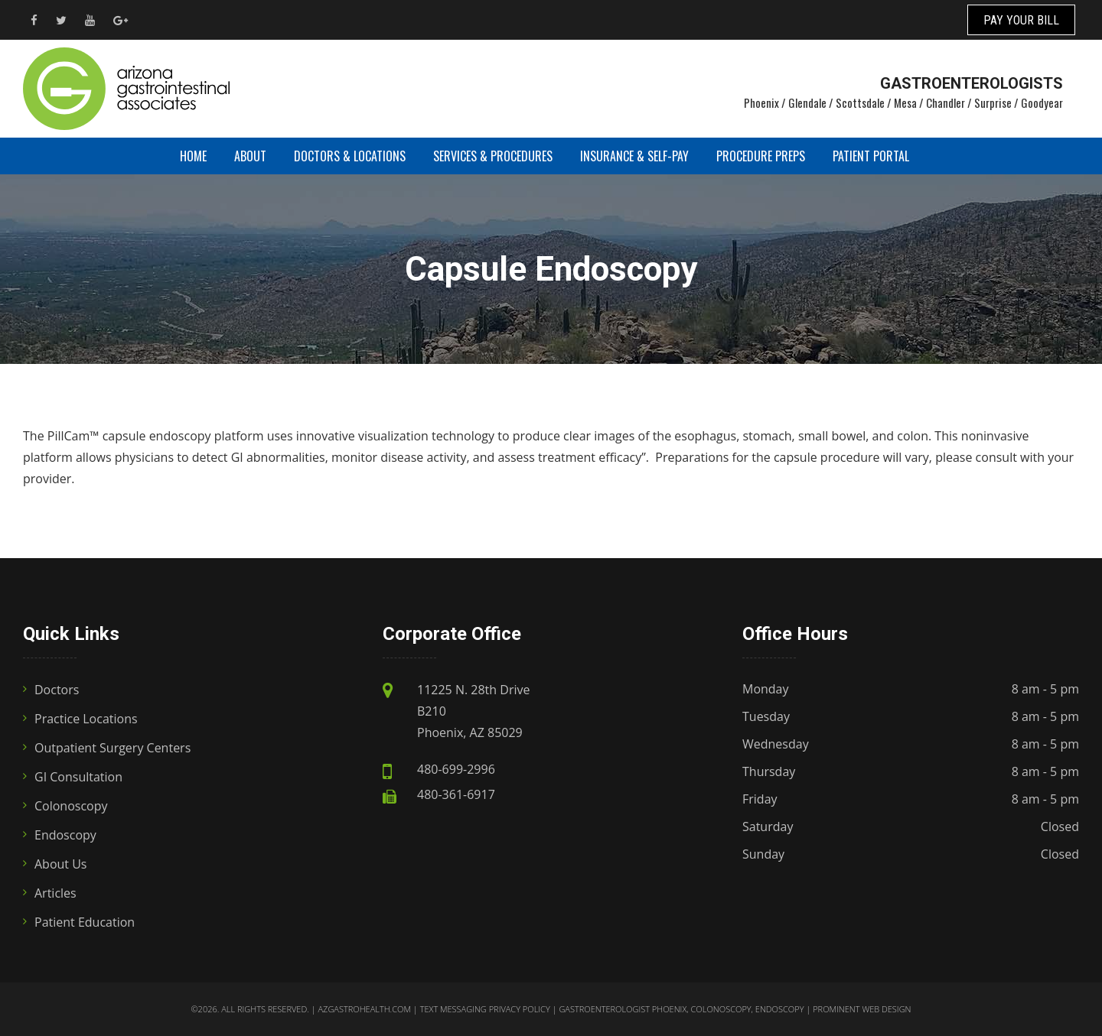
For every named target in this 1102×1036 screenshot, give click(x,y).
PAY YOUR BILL (1021, 20)
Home (193, 156)
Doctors (56, 689)
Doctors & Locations (350, 156)
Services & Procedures (493, 156)
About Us (60, 864)
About (250, 156)
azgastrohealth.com (364, 1009)
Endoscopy (65, 835)
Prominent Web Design (862, 1009)
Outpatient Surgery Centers (112, 747)
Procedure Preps (760, 156)
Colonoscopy (71, 805)
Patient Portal (871, 156)
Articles (55, 893)
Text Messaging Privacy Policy (485, 1009)
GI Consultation (78, 776)
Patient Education (84, 922)
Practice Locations (86, 718)
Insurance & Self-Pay (634, 156)
